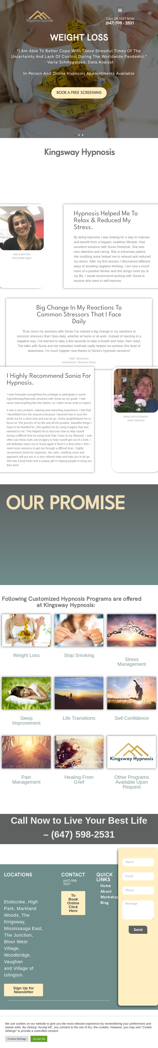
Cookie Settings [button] (16, 1039)
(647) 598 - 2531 (120, 23)
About (106, 891)
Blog (104, 902)
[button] (120, 10)
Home (105, 885)
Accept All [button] (39, 1039)
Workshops (110, 897)
